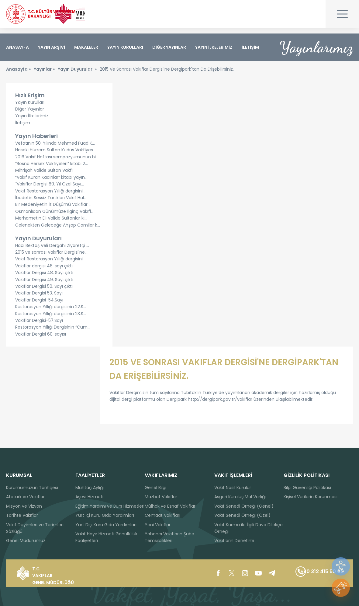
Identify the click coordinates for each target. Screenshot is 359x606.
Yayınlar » (44, 75)
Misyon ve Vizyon (24, 506)
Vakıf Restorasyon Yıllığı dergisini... (50, 196)
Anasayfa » (18, 75)
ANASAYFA (17, 47)
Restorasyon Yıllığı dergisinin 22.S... (50, 312)
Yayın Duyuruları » (77, 75)
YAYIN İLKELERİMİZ (214, 47)
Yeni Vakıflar (158, 525)
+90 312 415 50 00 (311, 573)
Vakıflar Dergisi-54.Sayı (39, 305)
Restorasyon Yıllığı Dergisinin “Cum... (52, 332)
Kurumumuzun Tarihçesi (32, 487)
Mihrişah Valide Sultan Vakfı (44, 176)
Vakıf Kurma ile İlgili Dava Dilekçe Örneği (248, 528)
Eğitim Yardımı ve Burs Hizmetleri (109, 506)
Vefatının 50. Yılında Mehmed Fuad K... (55, 149)
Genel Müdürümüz (25, 541)
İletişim (22, 128)
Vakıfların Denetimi (234, 541)
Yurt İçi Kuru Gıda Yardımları (104, 516)
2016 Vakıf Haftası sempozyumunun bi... (56, 162)
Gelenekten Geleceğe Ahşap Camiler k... (57, 230)
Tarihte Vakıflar (22, 516)
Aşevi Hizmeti (89, 497)
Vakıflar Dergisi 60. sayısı (40, 339)
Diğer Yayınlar (29, 114)
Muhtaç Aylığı (89, 487)
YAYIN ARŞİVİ (51, 47)
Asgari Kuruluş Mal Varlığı (240, 497)
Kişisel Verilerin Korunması (310, 497)
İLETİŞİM (250, 47)
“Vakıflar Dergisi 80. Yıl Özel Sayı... (49, 189)
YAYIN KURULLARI (125, 47)
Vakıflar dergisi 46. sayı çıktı (44, 271)
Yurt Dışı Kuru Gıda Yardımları (105, 525)
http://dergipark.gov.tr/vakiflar (220, 405)
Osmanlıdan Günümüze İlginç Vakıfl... (54, 217)
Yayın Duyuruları (38, 244)
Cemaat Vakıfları (162, 516)
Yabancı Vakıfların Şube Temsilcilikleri (169, 537)
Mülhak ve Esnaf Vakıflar (170, 506)
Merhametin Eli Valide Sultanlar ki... (51, 223)
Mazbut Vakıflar (161, 497)
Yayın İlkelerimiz (31, 121)
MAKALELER (86, 47)
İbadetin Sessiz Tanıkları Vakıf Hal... (51, 203)
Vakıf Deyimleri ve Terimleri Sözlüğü (35, 528)
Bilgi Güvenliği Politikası (307, 487)
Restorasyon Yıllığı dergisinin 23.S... (50, 319)
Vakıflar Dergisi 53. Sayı (39, 298)
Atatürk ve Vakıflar (25, 497)
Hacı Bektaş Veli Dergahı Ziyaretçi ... (52, 251)
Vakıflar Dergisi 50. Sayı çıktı (44, 292)
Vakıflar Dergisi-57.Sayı (39, 326)
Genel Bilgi (155, 487)
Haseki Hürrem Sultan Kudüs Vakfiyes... (55, 155)
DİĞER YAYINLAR (169, 47)
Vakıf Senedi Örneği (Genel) (244, 506)
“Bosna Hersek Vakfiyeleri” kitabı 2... (51, 169)
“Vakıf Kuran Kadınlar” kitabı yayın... (51, 183)
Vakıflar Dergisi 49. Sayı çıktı (44, 285)
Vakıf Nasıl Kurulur (232, 487)
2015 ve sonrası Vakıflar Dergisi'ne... (51, 258)
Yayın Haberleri (36, 141)
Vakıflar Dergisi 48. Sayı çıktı (44, 278)
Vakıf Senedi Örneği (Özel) (242, 516)
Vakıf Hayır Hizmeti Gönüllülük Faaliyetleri (106, 537)
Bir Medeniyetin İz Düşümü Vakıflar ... (53, 210)
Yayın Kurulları (29, 107)
